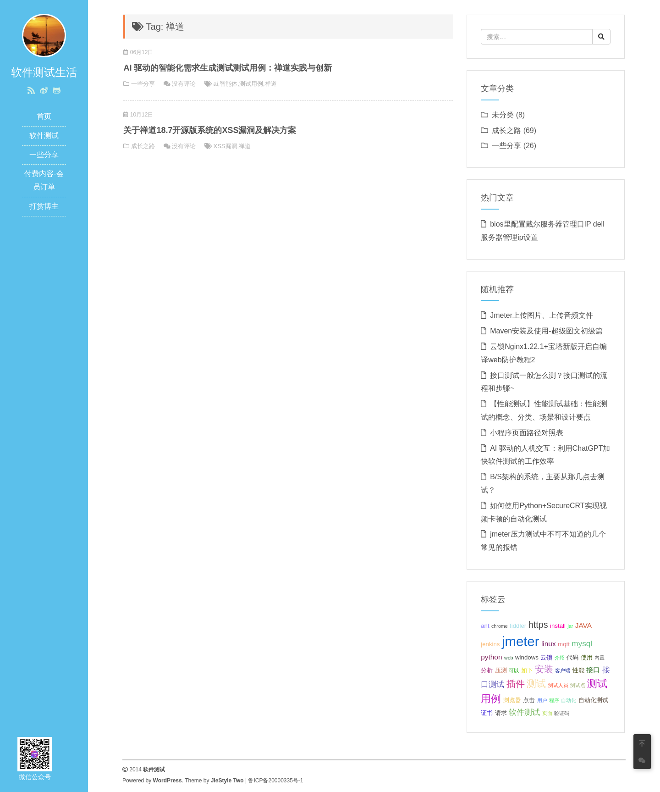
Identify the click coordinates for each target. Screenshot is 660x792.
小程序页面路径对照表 (526, 433)
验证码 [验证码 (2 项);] (561, 713)
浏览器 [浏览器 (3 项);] (512, 700)
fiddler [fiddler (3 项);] (518, 625)
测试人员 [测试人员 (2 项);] (558, 685)
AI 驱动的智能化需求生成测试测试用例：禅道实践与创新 (227, 67)
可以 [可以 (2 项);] (514, 670)
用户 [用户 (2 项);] (542, 700)
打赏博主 (44, 206)
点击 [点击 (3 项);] (529, 700)
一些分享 (44, 155)
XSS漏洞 (225, 146)
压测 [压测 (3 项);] (501, 670)
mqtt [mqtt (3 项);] (564, 644)
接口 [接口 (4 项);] (593, 670)
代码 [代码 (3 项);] (572, 657)
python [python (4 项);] (491, 657)
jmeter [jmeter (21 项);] (520, 641)
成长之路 (143, 146)
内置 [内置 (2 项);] (599, 657)
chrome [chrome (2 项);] (499, 626)
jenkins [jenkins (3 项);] (490, 644)
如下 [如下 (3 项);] (527, 670)
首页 (44, 116)
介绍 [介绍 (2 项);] (560, 657)
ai (216, 83)
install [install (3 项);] (558, 625)
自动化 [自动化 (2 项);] (568, 700)
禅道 (271, 83)
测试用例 (251, 83)
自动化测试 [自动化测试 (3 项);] (593, 700)
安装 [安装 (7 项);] (544, 669)
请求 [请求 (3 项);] (501, 712)
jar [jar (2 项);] (570, 626)
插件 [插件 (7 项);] (515, 684)
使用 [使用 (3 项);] (587, 657)
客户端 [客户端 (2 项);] (562, 670)
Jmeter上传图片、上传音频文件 (541, 315)
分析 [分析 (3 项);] (487, 670)
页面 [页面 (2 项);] (547, 713)
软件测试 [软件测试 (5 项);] (524, 712)
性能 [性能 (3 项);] (578, 670)
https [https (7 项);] (538, 625)
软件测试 (44, 135)
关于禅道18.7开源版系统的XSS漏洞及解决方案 (209, 130)
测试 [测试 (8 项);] (536, 683)
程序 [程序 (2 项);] (554, 700)
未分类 (503, 115)
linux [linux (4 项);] (548, 644)
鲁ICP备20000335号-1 (275, 780)
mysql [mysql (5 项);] (582, 643)
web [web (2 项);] (508, 657)
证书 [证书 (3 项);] (487, 712)
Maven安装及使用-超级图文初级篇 (546, 331)
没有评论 (184, 83)
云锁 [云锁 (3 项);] (546, 657)
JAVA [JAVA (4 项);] (583, 625)
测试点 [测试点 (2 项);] (577, 685)
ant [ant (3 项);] (485, 625)
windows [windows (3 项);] (527, 657)
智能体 (228, 83)
